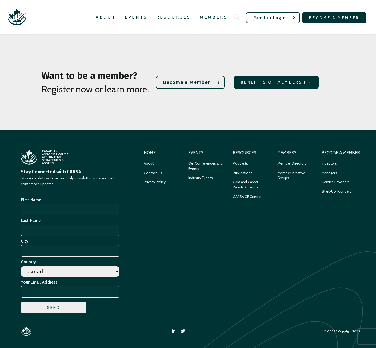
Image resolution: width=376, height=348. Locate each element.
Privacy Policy (155, 182)
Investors (329, 163)
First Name (31, 199)
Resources (173, 17)
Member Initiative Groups (291, 175)
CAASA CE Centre (247, 196)
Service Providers (336, 182)
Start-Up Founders (336, 191)
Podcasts (240, 163)
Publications (242, 172)
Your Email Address (40, 282)
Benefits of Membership (276, 82)
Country (28, 261)
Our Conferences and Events (205, 166)
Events (136, 17)
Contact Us (153, 172)
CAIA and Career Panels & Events (245, 185)
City (24, 241)
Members (214, 17)
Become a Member (334, 17)
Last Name (31, 220)
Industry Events (200, 177)
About (106, 17)
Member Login (274, 17)
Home (150, 152)
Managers (329, 172)
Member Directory (292, 163)
